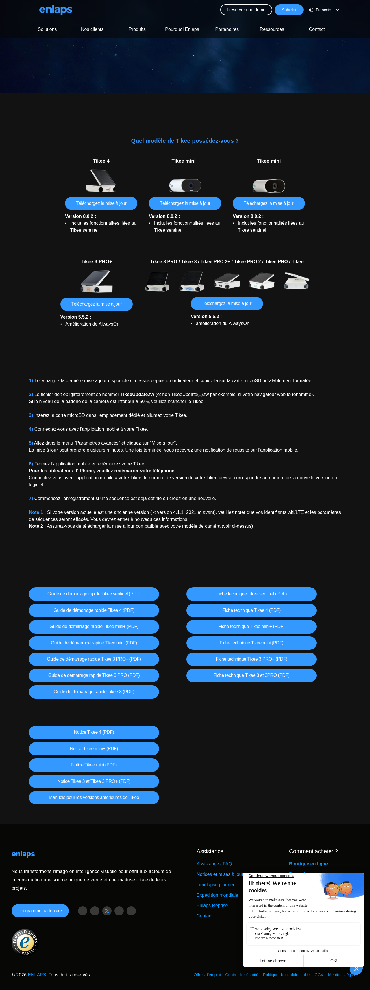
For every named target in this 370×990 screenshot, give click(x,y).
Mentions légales (343, 974)
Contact (204, 915)
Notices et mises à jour (220, 874)
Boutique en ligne (308, 863)
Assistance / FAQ (214, 863)
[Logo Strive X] (55, 10)
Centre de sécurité (241, 974)
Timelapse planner (215, 884)
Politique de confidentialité (286, 974)
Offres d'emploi (207, 974)
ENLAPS (37, 974)
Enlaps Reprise (212, 905)
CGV (319, 974)
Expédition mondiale (217, 895)
